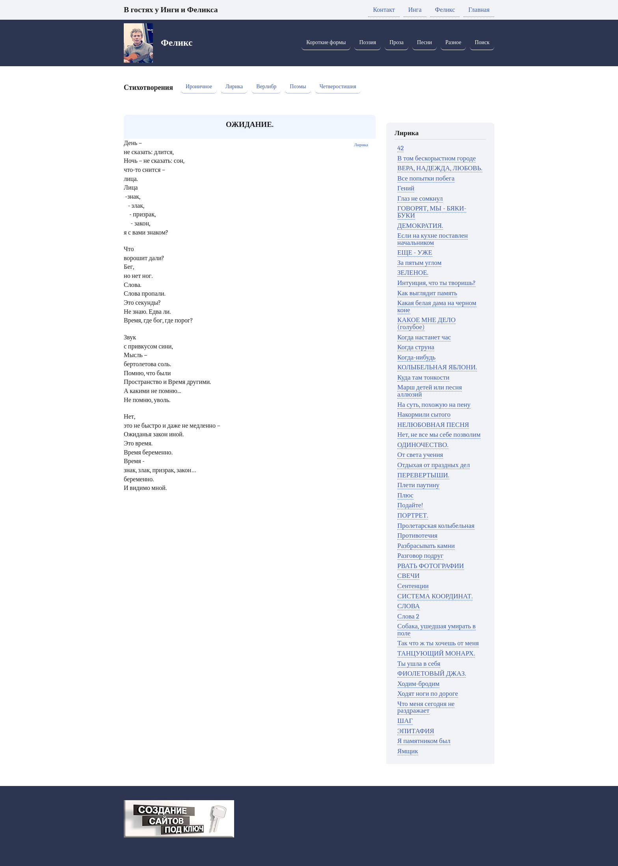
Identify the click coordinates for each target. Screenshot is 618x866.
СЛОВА (408, 606)
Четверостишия (338, 86)
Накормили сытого (423, 414)
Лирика (234, 86)
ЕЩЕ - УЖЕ (414, 252)
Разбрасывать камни (426, 545)
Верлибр (266, 86)
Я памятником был (423, 741)
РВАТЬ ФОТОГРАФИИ (430, 566)
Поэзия (367, 42)
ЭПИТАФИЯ (415, 731)
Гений (405, 188)
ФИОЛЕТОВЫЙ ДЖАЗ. (431, 673)
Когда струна (415, 347)
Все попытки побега (425, 178)
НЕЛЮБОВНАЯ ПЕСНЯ (433, 424)
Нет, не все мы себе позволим (438, 434)
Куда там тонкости (423, 377)
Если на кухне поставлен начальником (432, 239)
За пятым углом (419, 262)
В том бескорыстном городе (436, 158)
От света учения (420, 454)
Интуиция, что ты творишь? (436, 283)
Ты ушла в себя (418, 663)
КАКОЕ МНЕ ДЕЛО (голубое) (426, 323)
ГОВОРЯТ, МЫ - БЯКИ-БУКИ (431, 212)
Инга (415, 9)
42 (400, 148)
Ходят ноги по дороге (427, 693)
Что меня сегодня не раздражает (425, 707)
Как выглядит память (427, 293)
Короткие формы (326, 42)
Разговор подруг (420, 555)
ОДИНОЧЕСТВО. (423, 445)
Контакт (384, 9)
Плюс (405, 495)
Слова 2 (408, 616)
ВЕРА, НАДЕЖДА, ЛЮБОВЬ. (439, 168)
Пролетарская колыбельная (436, 525)
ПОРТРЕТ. (412, 515)
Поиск (482, 42)
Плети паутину (418, 485)
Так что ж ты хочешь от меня (438, 643)
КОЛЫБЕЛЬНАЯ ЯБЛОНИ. (437, 367)
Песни (424, 42)
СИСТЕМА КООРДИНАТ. (435, 596)
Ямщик (407, 751)
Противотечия (417, 535)
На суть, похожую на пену (434, 404)
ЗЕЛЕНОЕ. (412, 272)
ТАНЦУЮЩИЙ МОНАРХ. (436, 653)
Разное (453, 42)
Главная (479, 9)
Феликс (445, 9)
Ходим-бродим (418, 683)
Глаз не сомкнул (420, 198)
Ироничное (199, 86)
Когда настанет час (424, 337)
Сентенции (413, 586)
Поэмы (298, 86)
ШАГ (405, 720)
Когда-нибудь (416, 357)
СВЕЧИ (408, 575)
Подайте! (410, 505)
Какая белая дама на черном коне (436, 306)
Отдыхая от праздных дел (433, 465)
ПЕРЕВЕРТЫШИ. (423, 475)
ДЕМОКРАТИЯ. (420, 225)
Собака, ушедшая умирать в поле (436, 629)
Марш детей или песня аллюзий (429, 391)
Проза (396, 42)
